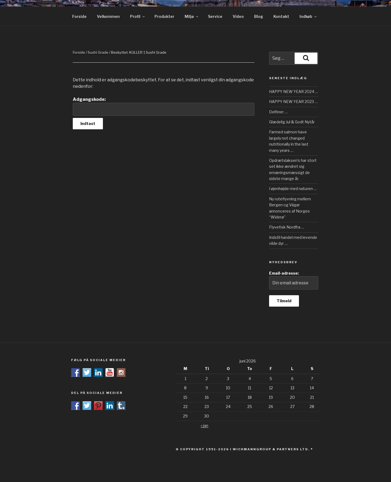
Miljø (192, 16)
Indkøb (308, 16)
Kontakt (281, 16)
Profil (138, 16)
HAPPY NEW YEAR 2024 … (293, 91)
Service (215, 16)
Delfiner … (278, 112)
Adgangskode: (163, 106)
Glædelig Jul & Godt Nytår (292, 122)
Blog (258, 16)
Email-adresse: (293, 280)
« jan (204, 425)
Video (238, 16)
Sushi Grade (98, 52)
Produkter (164, 16)
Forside (79, 16)
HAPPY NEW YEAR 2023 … (293, 101)
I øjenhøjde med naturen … (293, 188)
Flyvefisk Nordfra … (286, 227)
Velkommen (108, 16)
